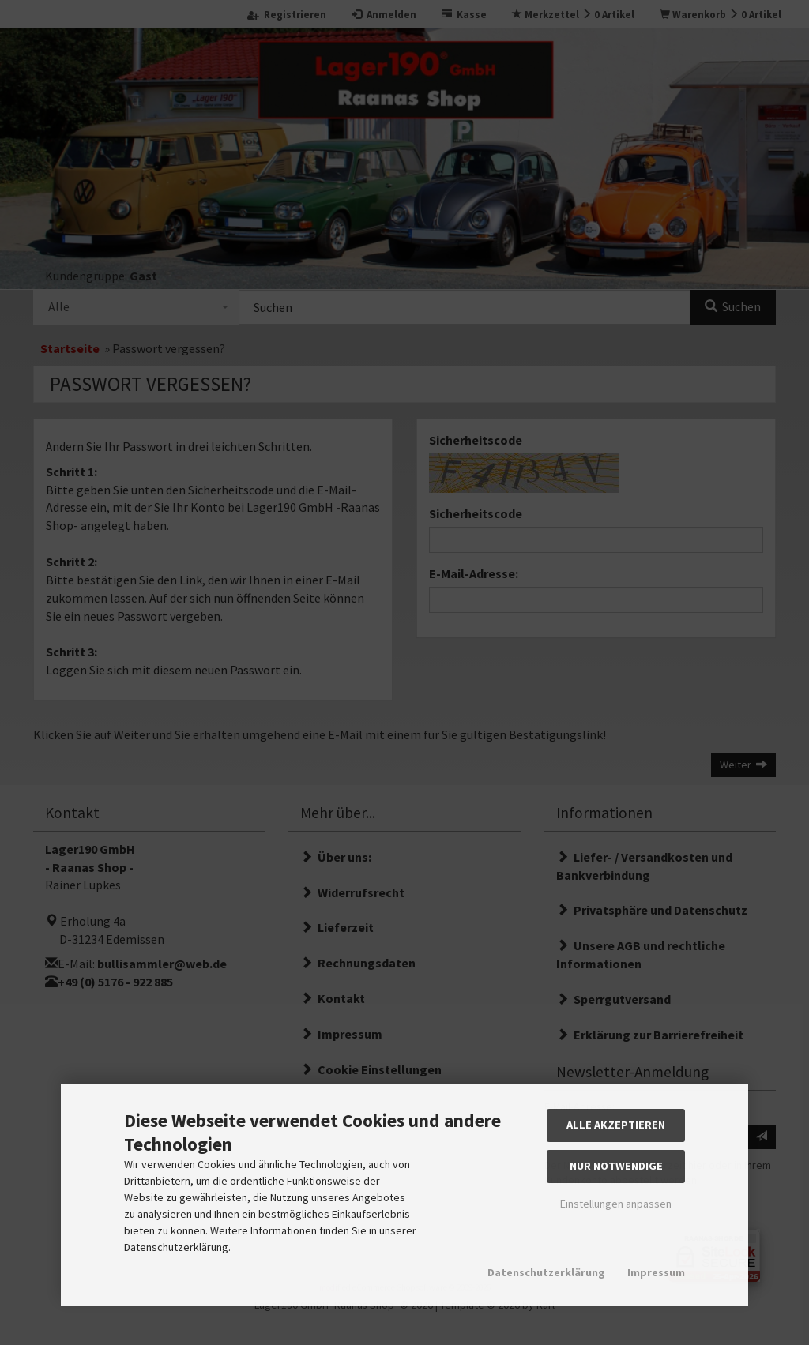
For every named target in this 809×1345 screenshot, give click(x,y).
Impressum (656, 1272)
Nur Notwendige (616, 1166)
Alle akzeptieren (615, 1125)
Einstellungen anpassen (616, 1204)
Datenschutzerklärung (546, 1272)
